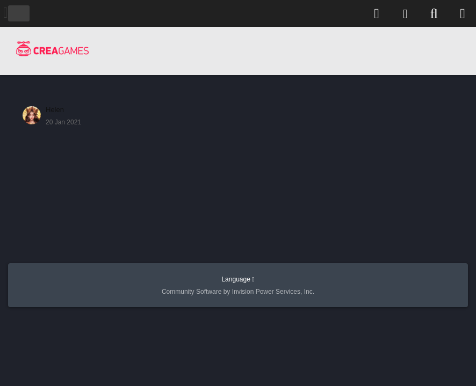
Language (237, 279)
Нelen (55, 110)
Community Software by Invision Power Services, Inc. (238, 291)
